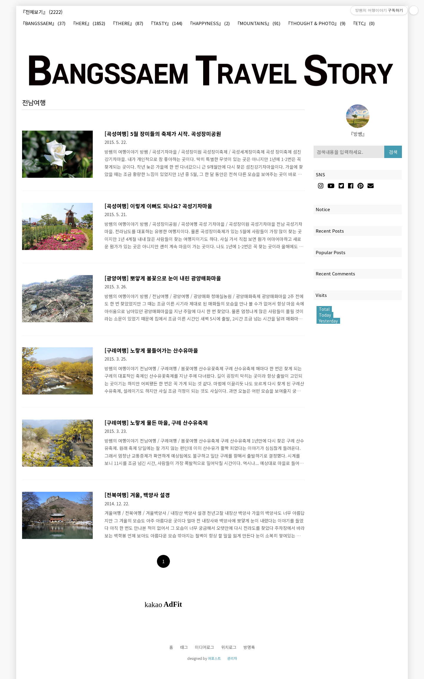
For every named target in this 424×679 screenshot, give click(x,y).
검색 (393, 151)
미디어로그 (204, 647)
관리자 (232, 658)
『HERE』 (88, 23)
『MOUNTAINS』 (257, 23)
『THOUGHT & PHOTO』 (315, 23)
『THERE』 (127, 23)
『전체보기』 (41, 12)
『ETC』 (363, 23)
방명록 (249, 647)
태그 (184, 647)
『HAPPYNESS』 (209, 23)
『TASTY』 (165, 23)
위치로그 (228, 647)
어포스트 (214, 658)
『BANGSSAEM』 (43, 23)
